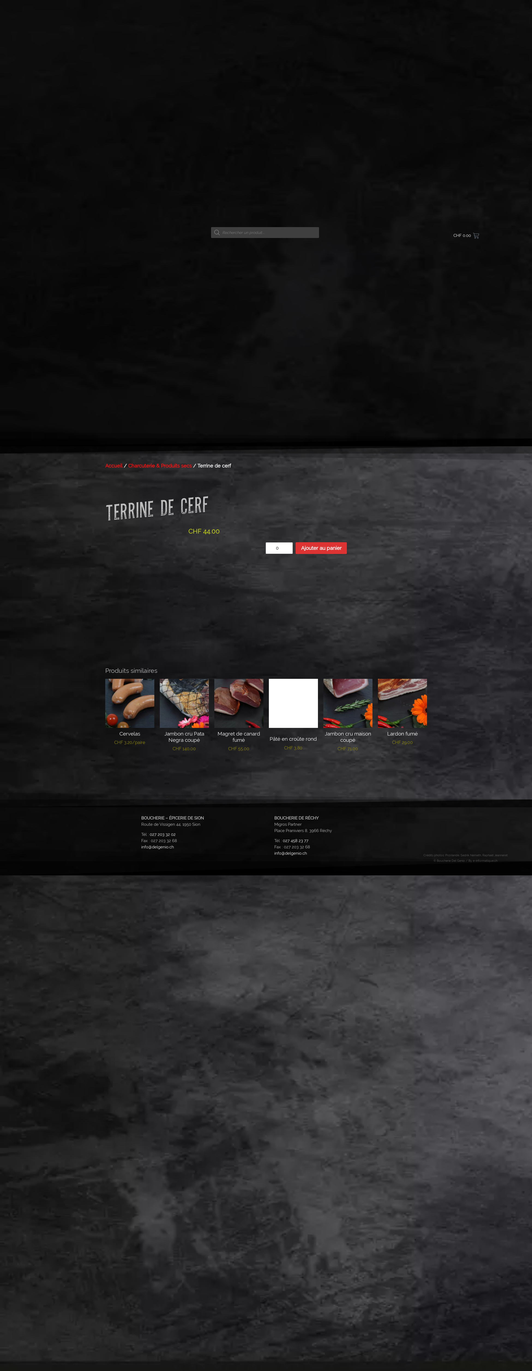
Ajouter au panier (321, 548)
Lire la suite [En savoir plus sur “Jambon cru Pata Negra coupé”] (184, 766)
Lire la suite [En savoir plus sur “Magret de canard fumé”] (238, 766)
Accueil (113, 466)
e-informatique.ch (485, 860)
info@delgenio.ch (157, 847)
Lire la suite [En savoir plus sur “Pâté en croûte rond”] (293, 764)
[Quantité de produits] (279, 548)
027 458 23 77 (295, 840)
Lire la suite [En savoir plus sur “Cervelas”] (129, 759)
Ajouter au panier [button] (348, 768)
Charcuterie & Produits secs (160, 466)
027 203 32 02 (163, 834)
